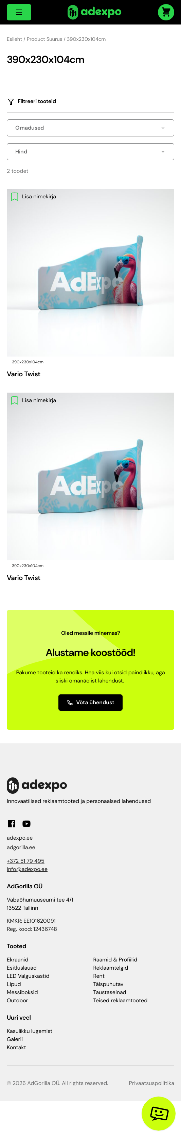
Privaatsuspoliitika (151, 1083)
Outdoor (17, 1000)
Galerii (15, 1039)
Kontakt (16, 1047)
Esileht (14, 39)
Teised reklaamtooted (120, 1000)
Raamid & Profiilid (115, 959)
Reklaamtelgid (110, 967)
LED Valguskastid (28, 975)
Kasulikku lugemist (29, 1031)
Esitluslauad (22, 967)
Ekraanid (17, 959)
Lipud (14, 984)
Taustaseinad (109, 992)
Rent (99, 975)
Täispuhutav (108, 984)
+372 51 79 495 (25, 861)
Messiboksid (22, 992)
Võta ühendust (90, 702)
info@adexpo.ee (27, 869)
